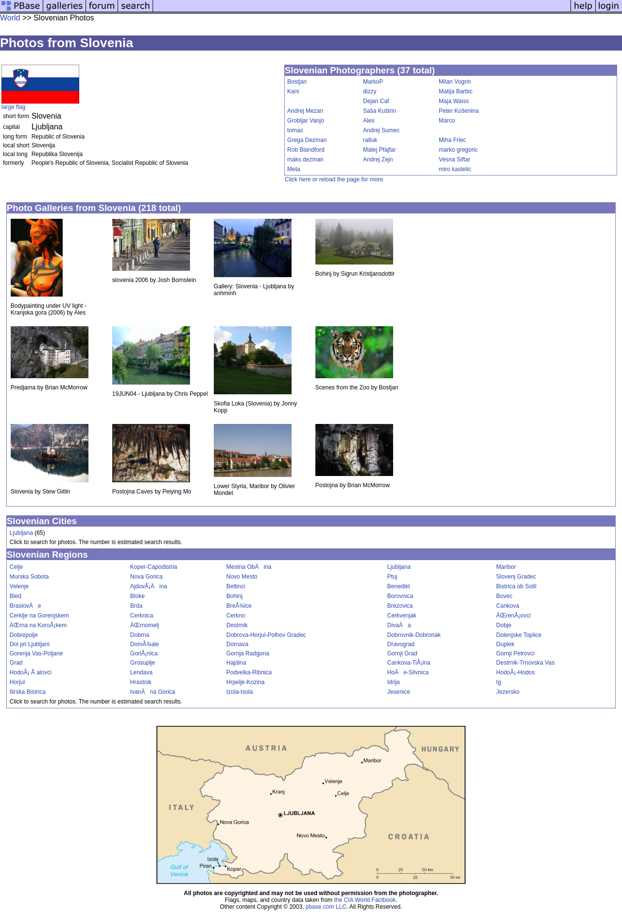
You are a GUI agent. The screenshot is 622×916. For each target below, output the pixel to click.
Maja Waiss (454, 101)
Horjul (17, 682)
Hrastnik (141, 682)
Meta (293, 169)
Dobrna (139, 635)
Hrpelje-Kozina (245, 682)
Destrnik (237, 625)
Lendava (141, 672)
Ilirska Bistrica (28, 691)
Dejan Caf (376, 101)
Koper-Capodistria (153, 567)
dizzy (369, 91)
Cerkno (235, 615)
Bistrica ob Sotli (516, 586)
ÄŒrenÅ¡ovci (513, 615)
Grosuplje (142, 662)
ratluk (370, 140)
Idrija (393, 682)
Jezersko (507, 691)
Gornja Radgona (247, 653)
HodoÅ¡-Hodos (515, 672)
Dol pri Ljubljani (30, 644)
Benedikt (398, 586)
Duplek (505, 644)
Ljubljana (21, 532)
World (10, 18)
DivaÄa (399, 625)
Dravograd (401, 644)
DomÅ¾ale (144, 644)
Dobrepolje (24, 635)
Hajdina (236, 662)
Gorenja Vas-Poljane (36, 653)
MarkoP (373, 81)
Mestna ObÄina (249, 567)
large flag (13, 107)
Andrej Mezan (305, 110)
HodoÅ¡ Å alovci (31, 672)
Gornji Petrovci (515, 653)
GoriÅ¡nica (144, 653)
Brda (136, 605)
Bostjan (297, 81)
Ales (368, 120)
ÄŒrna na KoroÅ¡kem (38, 625)
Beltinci (235, 586)
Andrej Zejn (378, 159)
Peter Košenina (459, 110)
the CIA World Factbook (365, 900)
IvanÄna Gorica (152, 691)
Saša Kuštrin (379, 110)
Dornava (237, 644)
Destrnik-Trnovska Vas (525, 662)
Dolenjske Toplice (518, 635)
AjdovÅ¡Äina (148, 586)
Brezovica (400, 605)
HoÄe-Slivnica (408, 672)
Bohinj (234, 596)
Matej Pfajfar (379, 149)
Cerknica (141, 615)
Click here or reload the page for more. (334, 179)
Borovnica (400, 596)
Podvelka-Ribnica (249, 672)
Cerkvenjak (401, 615)
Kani (293, 91)
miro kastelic (455, 169)
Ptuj (392, 576)
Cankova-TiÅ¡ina (409, 662)
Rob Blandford (306, 149)
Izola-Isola (239, 691)
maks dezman (305, 159)
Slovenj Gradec (516, 576)
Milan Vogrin (455, 81)
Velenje (19, 586)
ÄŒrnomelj (144, 625)
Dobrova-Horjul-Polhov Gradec (266, 635)
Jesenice (398, 691)
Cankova (507, 605)
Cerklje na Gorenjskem (39, 615)
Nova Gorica (146, 576)
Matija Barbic (455, 91)
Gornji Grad (402, 653)
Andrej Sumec (381, 130)
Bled (15, 596)
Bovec (504, 596)
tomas (295, 130)
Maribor (506, 567)
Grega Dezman (307, 140)
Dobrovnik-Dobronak (414, 635)
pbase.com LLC (326, 906)
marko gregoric (458, 149)
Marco (447, 120)
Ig (498, 682)
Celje (16, 567)
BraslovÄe (25, 605)
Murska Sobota (29, 576)
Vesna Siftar (454, 159)
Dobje (503, 625)
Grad (16, 662)
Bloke (137, 596)
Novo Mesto (242, 576)
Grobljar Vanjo (305, 120)
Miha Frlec (452, 140)
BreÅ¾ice (239, 605)
